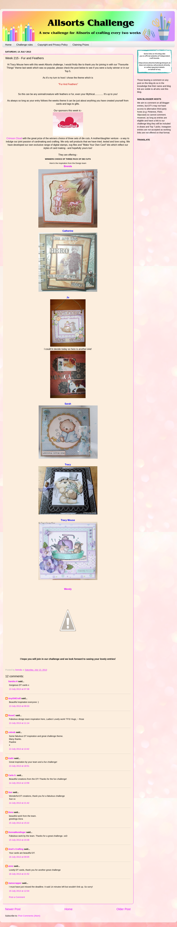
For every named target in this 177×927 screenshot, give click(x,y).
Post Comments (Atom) (29, 916)
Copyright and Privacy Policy (53, 44)
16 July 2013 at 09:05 (19, 857)
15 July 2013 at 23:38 (19, 840)
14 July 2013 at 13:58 (19, 783)
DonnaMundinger (17, 832)
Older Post (124, 909)
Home (8, 44)
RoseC (11, 715)
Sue (10, 792)
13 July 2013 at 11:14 (19, 723)
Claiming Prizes (81, 44)
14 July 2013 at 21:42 (19, 803)
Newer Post (13, 909)
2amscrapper (15, 883)
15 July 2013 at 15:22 (19, 823)
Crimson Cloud (14, 138)
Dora (10, 812)
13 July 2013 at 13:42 (19, 749)
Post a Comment (17, 897)
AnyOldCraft (14, 698)
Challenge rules (24, 44)
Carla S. (12, 775)
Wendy (68, 589)
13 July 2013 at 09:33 (19, 706)
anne (10, 866)
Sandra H (13, 681)
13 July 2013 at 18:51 (19, 766)
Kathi (11, 758)
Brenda (68, 166)
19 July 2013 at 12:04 (19, 891)
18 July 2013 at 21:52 (19, 874)
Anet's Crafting (15, 849)
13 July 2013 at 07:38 (19, 689)
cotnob (11, 732)
